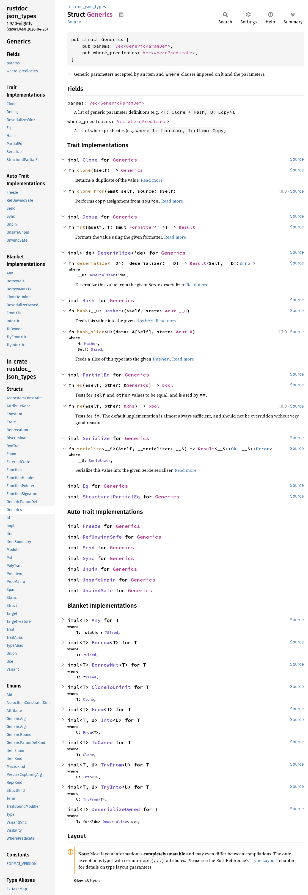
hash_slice (91, 331)
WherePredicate (173, 52)
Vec (119, 46)
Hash (88, 300)
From (98, 709)
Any (96, 620)
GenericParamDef (146, 46)
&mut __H (176, 310)
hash (82, 310)
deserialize (92, 263)
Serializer (100, 460)
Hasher (113, 310)
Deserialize (114, 253)
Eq (85, 486)
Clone (90, 160)
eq (79, 385)
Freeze (91, 526)
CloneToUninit (111, 687)
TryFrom (111, 765)
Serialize (96, 438)
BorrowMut (105, 665)
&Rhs (129, 406)
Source (74, 21)
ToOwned (102, 742)
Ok (234, 448)
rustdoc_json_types (86, 6)
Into (107, 720)
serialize (89, 448)
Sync (88, 558)
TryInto (111, 787)
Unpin (90, 569)
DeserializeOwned (116, 809)
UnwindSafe (97, 590)
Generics (125, 160)
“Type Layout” (264, 860)
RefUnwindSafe (102, 537)
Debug (90, 217)
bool (167, 385)
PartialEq (96, 375)
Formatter (141, 227)
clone (84, 170)
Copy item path (121, 14)
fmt (81, 227)
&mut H (184, 331)
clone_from (91, 191)
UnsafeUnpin (99, 580)
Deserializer (102, 274)
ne (79, 406)
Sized (96, 349)
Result (187, 227)
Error (246, 263)
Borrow (101, 642)
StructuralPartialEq (111, 496)
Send (88, 547)
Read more (152, 180)
